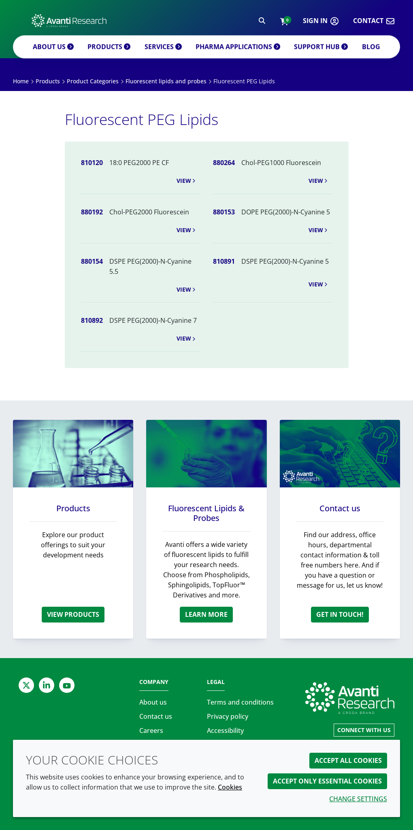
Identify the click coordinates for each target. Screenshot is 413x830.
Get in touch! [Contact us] (340, 614)
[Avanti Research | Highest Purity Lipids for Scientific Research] (69, 22)
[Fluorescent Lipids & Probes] (206, 453)
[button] (284, 22)
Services (164, 55)
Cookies (230, 787)
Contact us (339, 508)
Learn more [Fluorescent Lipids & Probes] (206, 614)
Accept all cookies (348, 760)
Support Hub (319, 55)
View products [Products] (73, 614)
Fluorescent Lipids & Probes (206, 513)
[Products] (73, 453)
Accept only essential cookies (327, 781)
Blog (369, 55)
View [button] (186, 180)
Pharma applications (238, 55)
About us (54, 55)
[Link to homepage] (349, 698)
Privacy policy (227, 716)
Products (110, 55)
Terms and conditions (240, 702)
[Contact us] (340, 453)
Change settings (358, 798)
